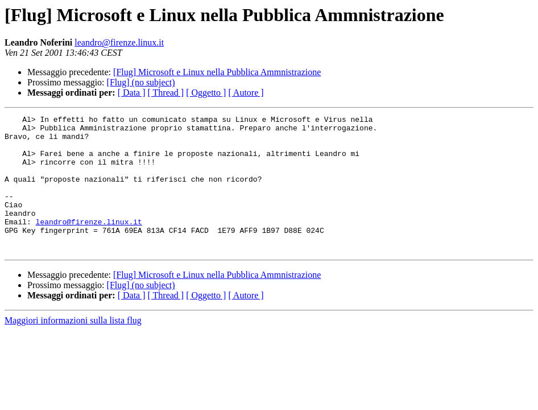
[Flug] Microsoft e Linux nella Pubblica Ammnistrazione (217, 72)
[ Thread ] (166, 92)
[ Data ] (132, 92)
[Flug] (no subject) (141, 82)
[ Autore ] (245, 92)
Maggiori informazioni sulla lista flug (73, 347)
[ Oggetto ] (206, 92)
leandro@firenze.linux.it (119, 42)
